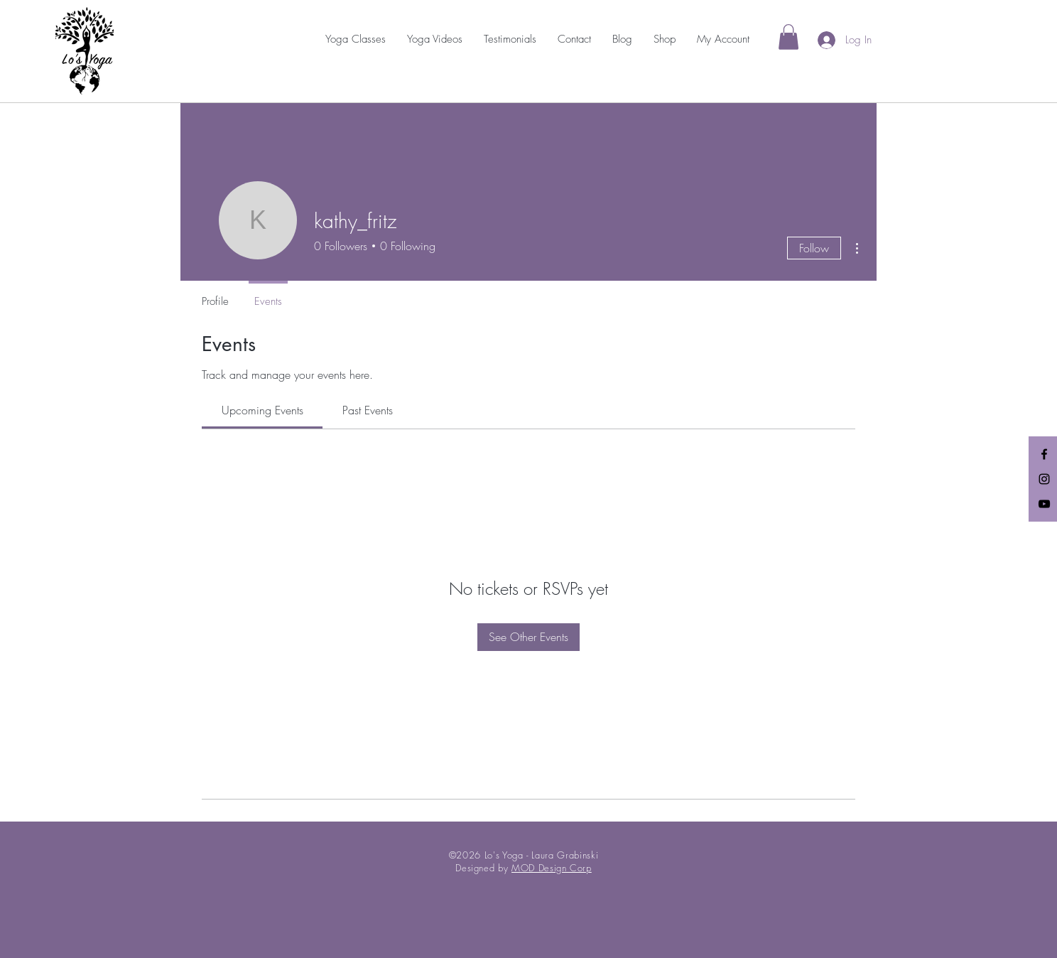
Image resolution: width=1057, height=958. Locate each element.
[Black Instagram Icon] (1044, 479)
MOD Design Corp (551, 867)
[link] (788, 37)
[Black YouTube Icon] (1044, 504)
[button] (355, 39)
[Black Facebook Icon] (1044, 454)
